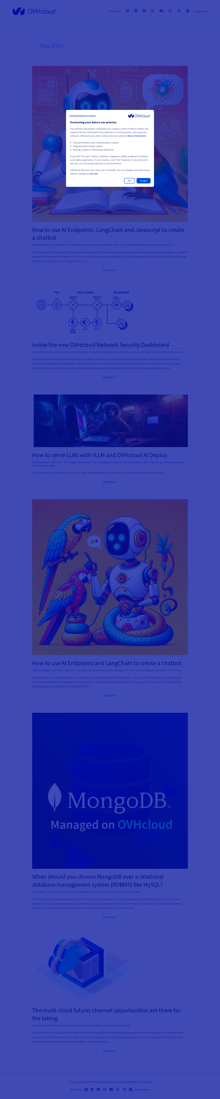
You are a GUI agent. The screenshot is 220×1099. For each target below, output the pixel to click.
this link (94, 173)
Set (129, 180)
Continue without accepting (82, 115)
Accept (143, 180)
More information (137, 135)
